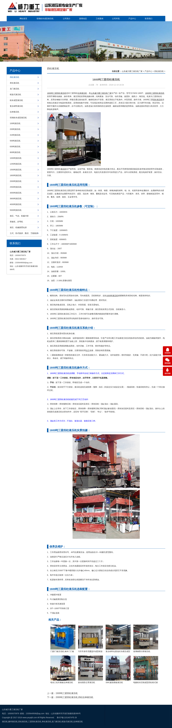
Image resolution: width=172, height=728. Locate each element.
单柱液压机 (14, 83)
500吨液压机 (15, 141)
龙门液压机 (14, 89)
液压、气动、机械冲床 (19, 216)
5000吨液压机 (16, 210)
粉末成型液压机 (16, 100)
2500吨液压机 (16, 187)
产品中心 (132, 18)
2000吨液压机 (16, 181)
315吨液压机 (15, 135)
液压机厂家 (106, 93)
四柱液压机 (14, 77)
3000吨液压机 (16, 193)
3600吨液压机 (16, 198)
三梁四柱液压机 (157, 93)
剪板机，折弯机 (16, 222)
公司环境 (116, 18)
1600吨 (148, 93)
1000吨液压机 (16, 158)
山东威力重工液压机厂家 (132, 71)
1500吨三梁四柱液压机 (67, 693)
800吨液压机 (15, 152)
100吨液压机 (15, 123)
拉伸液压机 (14, 112)
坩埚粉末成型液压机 (45, 18)
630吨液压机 (15, 146)
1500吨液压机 (16, 170)
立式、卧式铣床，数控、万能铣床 (24, 233)
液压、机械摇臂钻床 (18, 227)
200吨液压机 (15, 129)
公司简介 (66, 18)
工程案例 (99, 18)
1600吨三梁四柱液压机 (56, 93)
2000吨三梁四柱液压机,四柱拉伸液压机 (74, 697)
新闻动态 (83, 18)
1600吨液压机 (16, 175)
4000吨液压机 (16, 204)
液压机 (63, 169)
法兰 (87, 350)
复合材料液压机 (16, 106)
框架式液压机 (15, 94)
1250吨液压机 (16, 164)
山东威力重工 (96, 93)
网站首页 (23, 18)
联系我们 (148, 18)
